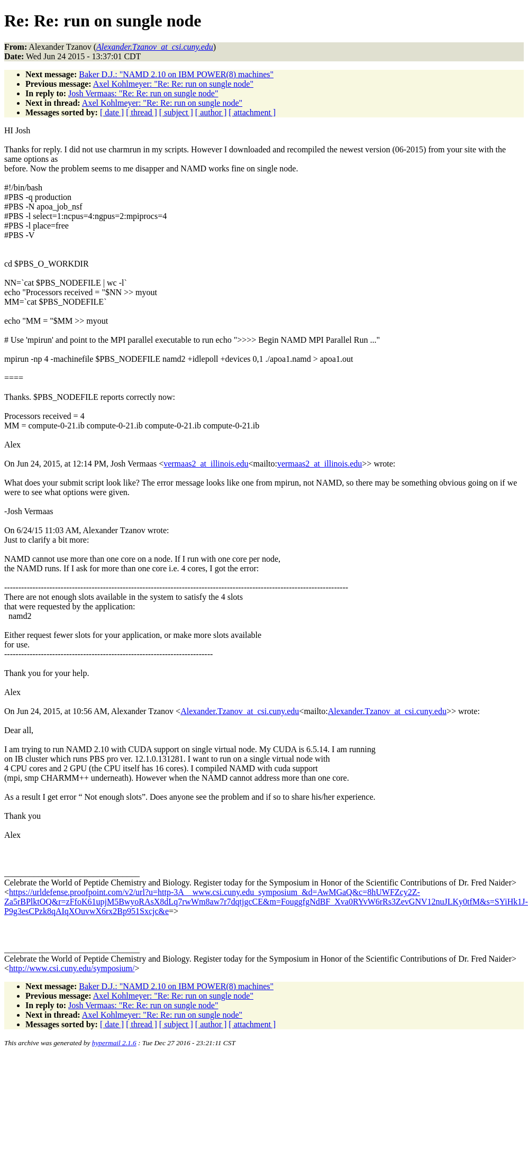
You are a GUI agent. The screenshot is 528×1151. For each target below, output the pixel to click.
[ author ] (211, 112)
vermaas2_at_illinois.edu (205, 463)
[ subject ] (176, 112)
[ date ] (112, 112)
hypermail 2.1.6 (114, 1043)
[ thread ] (141, 112)
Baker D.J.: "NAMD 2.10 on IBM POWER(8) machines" (176, 74)
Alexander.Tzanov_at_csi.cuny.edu (239, 711)
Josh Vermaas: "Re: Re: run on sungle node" (143, 93)
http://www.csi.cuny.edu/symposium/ (71, 968)
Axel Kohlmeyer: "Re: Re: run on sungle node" (173, 83)
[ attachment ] (252, 112)
